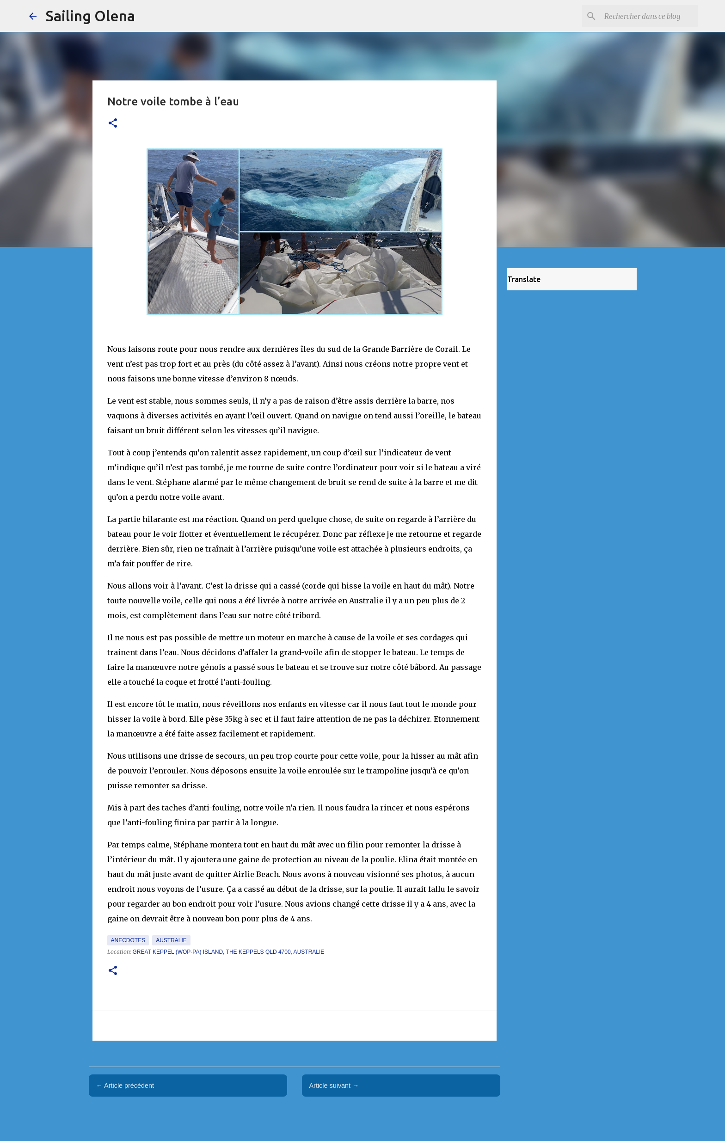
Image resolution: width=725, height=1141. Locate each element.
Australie (171, 940)
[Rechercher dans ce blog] (649, 16)
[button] (112, 123)
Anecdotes (128, 940)
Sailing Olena (90, 15)
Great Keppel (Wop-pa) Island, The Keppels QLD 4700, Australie (229, 952)
